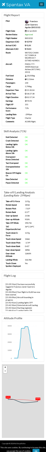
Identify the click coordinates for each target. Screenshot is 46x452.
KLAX (28, 45)
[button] (36, 398)
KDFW (29, 42)
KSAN (28, 49)
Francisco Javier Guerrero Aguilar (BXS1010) (32, 24)
